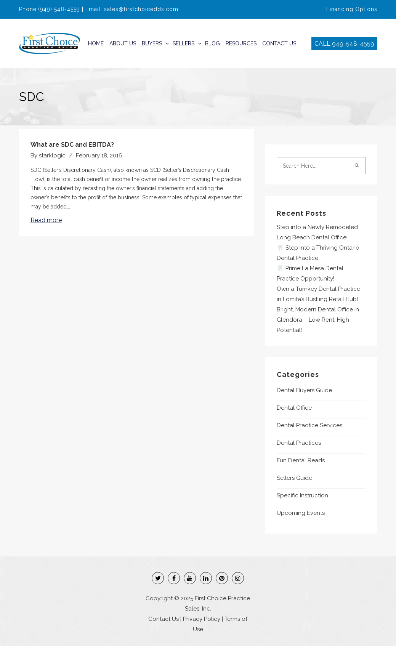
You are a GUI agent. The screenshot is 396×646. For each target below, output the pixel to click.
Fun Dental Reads (301, 460)
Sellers (183, 43)
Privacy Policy (201, 619)
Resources (241, 43)
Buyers (152, 43)
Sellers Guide (294, 477)
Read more (46, 220)
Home (96, 43)
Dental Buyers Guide (304, 390)
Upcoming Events (301, 513)
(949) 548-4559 (59, 9)
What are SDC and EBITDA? (72, 144)
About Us (122, 43)
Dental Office (294, 407)
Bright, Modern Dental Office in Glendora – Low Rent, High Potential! (318, 319)
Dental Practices (299, 442)
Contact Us (279, 43)
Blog (212, 43)
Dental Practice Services (309, 425)
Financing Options (351, 9)
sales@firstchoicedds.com (141, 9)
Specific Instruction (302, 495)
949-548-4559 (353, 43)
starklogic (52, 155)
